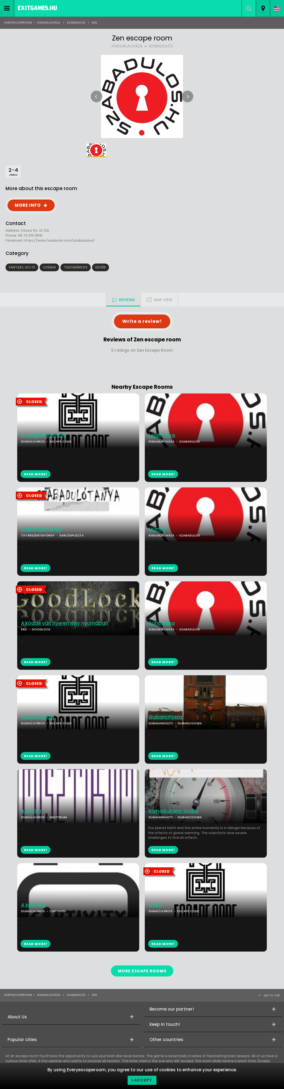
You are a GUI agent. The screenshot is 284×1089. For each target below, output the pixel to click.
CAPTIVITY (58, 911)
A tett (155, 905)
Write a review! (142, 321)
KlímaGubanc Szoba (173, 811)
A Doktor (31, 811)
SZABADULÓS (76, 23)
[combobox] (263, 8)
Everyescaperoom (18, 23)
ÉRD (24, 629)
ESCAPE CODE (61, 441)
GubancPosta (165, 717)
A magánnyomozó (44, 435)
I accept (142, 1080)
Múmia (157, 529)
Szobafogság (37, 717)
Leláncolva (162, 435)
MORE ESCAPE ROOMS (142, 971)
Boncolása (162, 623)
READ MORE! (163, 474)
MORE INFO (28, 205)
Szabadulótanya (41, 529)
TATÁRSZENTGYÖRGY (38, 535)
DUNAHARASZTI (161, 723)
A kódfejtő (33, 905)
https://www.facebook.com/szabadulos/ (59, 240)
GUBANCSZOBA (190, 723)
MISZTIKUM (58, 817)
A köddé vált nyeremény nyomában (64, 623)
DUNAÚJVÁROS (33, 441)
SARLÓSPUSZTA (71, 535)
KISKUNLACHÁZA (127, 46)
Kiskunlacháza (48, 23)
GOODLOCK (41, 629)
